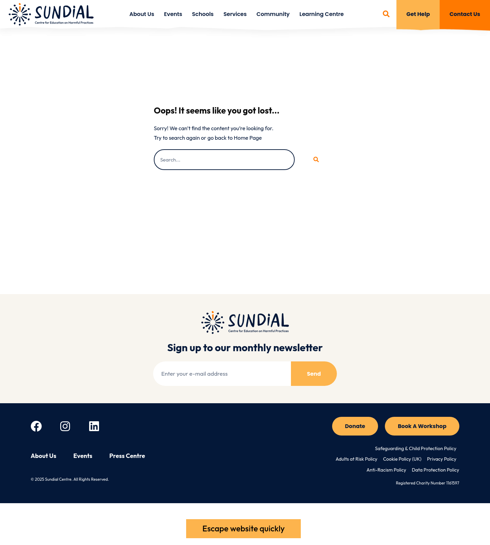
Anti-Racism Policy (387, 470)
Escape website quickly (243, 528)
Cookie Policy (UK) (403, 460)
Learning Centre (321, 14)
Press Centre (127, 456)
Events (173, 14)
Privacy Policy (442, 460)
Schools (203, 14)
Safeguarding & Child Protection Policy (416, 449)
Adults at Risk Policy (357, 460)
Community (273, 14)
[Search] (315, 159)
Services (235, 14)
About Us (141, 14)
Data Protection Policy (435, 470)
